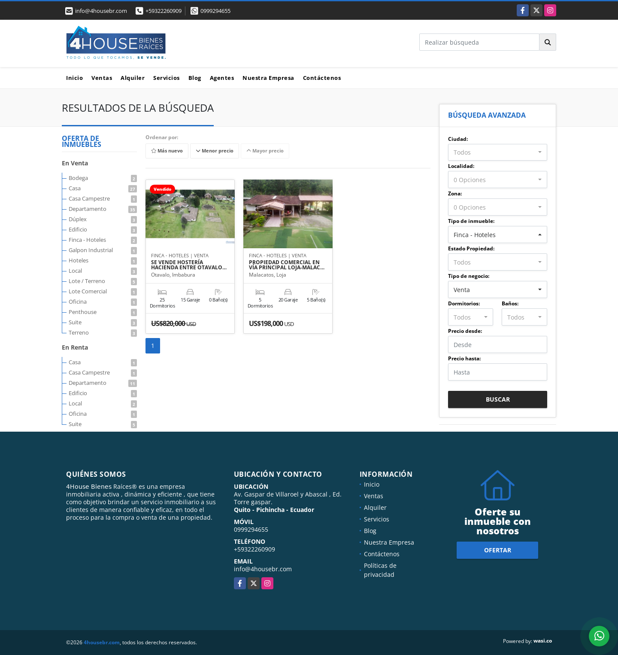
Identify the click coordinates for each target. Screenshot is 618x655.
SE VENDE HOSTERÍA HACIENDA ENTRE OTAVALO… (189, 265)
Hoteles (103, 260)
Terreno (103, 332)
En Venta (75, 163)
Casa (103, 188)
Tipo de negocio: (468, 276)
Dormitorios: (464, 303)
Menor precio (214, 151)
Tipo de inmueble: (471, 221)
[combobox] (497, 152)
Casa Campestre (103, 198)
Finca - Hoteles (103, 240)
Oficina (103, 302)
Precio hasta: (464, 358)
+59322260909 (163, 11)
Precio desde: (465, 331)
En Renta (75, 347)
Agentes (222, 78)
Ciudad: (458, 139)
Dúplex (103, 219)
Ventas (101, 78)
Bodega (103, 178)
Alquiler (133, 78)
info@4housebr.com (263, 569)
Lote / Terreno (103, 281)
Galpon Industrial (103, 250)
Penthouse (103, 312)
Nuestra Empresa (268, 78)
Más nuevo (167, 151)
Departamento (103, 209)
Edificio (103, 229)
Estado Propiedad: (471, 248)
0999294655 (215, 11)
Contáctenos (322, 78)
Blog (194, 78)
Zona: (455, 193)
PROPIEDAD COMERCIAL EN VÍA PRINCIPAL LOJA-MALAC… (286, 265)
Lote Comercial (103, 291)
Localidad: (461, 166)
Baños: (510, 303)
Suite (103, 322)
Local (103, 271)
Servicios (166, 78)
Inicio (74, 78)
